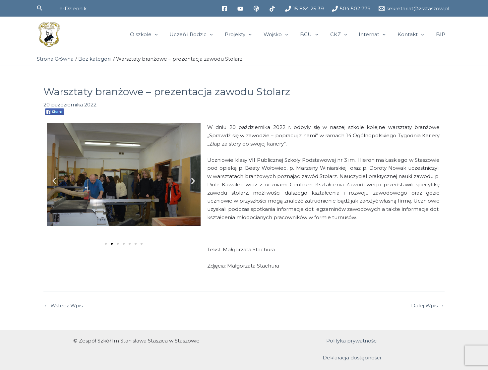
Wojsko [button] (286, 34)
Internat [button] (377, 34)
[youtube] (241, 9)
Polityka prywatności (352, 341)
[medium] (257, 9)
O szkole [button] (160, 34)
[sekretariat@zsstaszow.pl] (414, 9)
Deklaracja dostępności (352, 357)
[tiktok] (273, 9)
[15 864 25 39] (304, 9)
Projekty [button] (250, 34)
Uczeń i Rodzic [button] (205, 34)
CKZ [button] (345, 34)
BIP (441, 34)
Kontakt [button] (413, 34)
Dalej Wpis (427, 305)
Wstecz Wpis (63, 305)
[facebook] (225, 9)
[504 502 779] (351, 9)
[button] (40, 8)
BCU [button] (318, 34)
